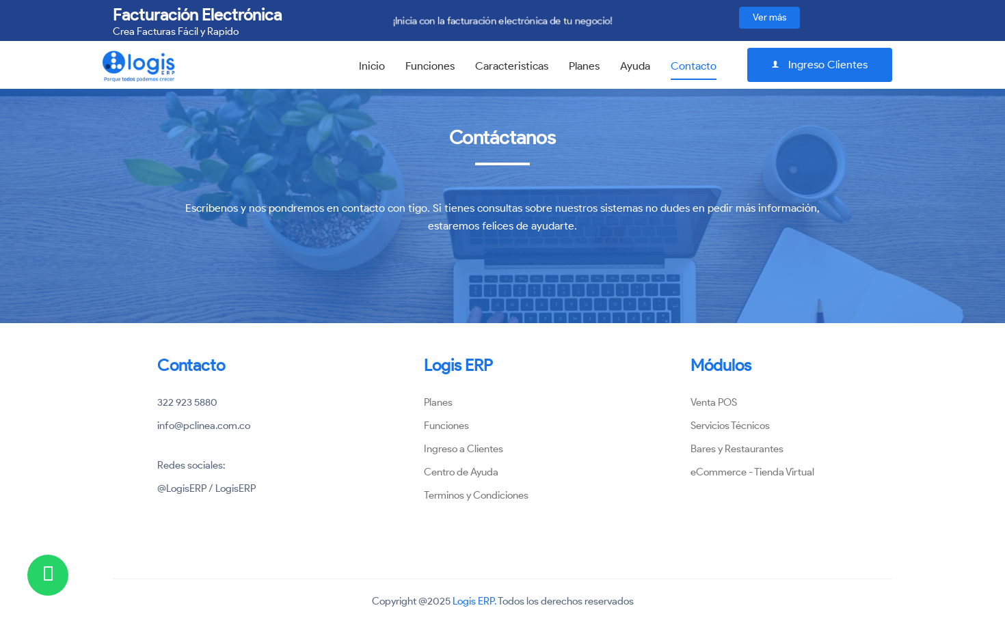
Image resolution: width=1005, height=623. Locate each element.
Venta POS (714, 402)
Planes (584, 65)
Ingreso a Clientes (463, 449)
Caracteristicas (511, 65)
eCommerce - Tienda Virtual (752, 472)
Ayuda (635, 65)
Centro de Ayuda (461, 472)
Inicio (372, 65)
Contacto (693, 65)
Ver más (769, 17)
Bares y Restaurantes (737, 449)
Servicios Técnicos (730, 425)
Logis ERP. (474, 601)
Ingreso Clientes (820, 64)
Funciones (430, 65)
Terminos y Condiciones (476, 495)
